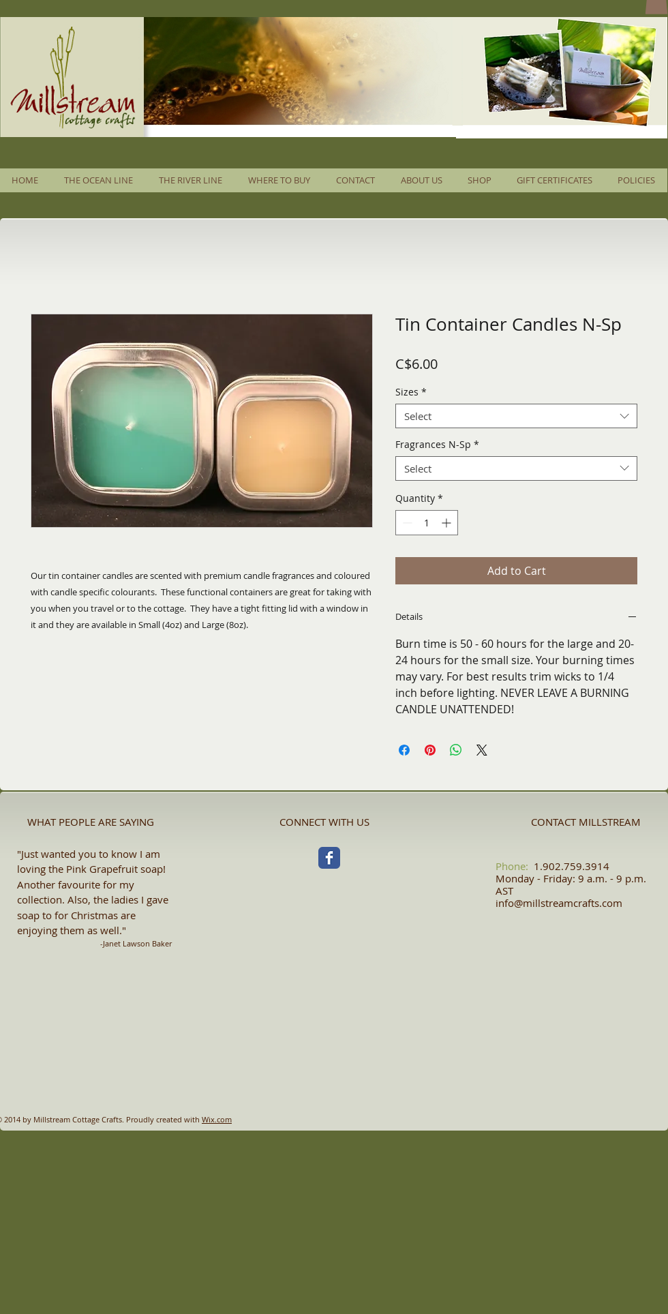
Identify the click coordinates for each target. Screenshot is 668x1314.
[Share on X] (482, 750)
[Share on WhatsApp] (456, 750)
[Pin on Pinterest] (430, 750)
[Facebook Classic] (329, 858)
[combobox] (516, 416)
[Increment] (447, 523)
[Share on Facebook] (404, 750)
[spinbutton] (426, 523)
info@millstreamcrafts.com (559, 903)
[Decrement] (405, 523)
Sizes (411, 392)
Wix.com (217, 1119)
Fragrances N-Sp (437, 445)
